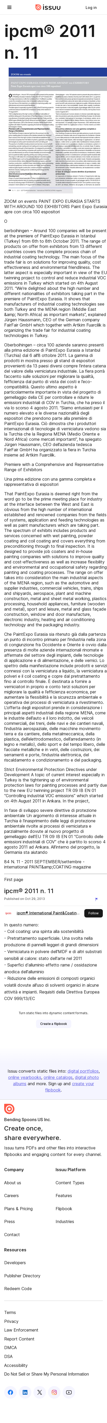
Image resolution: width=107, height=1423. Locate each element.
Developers (15, 1262)
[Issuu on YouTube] (69, 1392)
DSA (8, 1356)
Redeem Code (18, 1288)
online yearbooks (24, 1077)
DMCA (10, 1347)
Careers (11, 1195)
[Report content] (97, 899)
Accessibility (16, 1365)
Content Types (70, 1182)
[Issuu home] (48, 7)
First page (13, 879)
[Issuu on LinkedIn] (25, 1392)
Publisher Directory (22, 1275)
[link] (91, 7)
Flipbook (64, 1208)
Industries (65, 1221)
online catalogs (58, 1077)
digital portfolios (83, 1071)
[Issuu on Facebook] (10, 1392)
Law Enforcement (21, 1330)
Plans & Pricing (18, 1208)
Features (64, 1195)
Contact (12, 1234)
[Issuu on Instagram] (54, 1392)
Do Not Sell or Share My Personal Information (46, 1374)
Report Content (19, 1338)
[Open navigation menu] (9, 7)
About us (12, 1182)
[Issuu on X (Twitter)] (39, 1392)
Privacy (11, 1321)
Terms (10, 1312)
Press (9, 1221)
